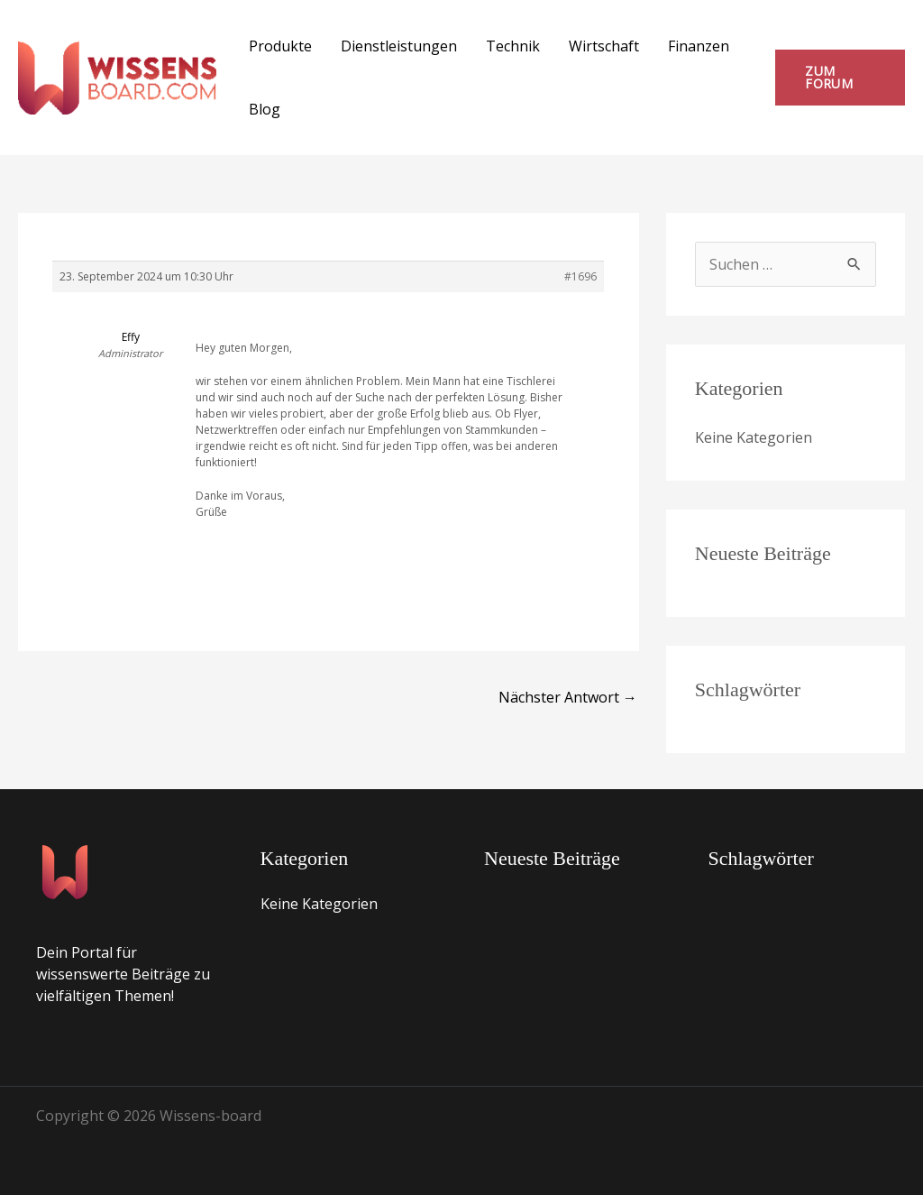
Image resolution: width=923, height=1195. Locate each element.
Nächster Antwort (567, 697)
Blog (264, 109)
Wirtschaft (604, 46)
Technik (513, 46)
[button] (840, 78)
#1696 (580, 276)
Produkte (280, 46)
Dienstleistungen (399, 46)
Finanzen (698, 46)
